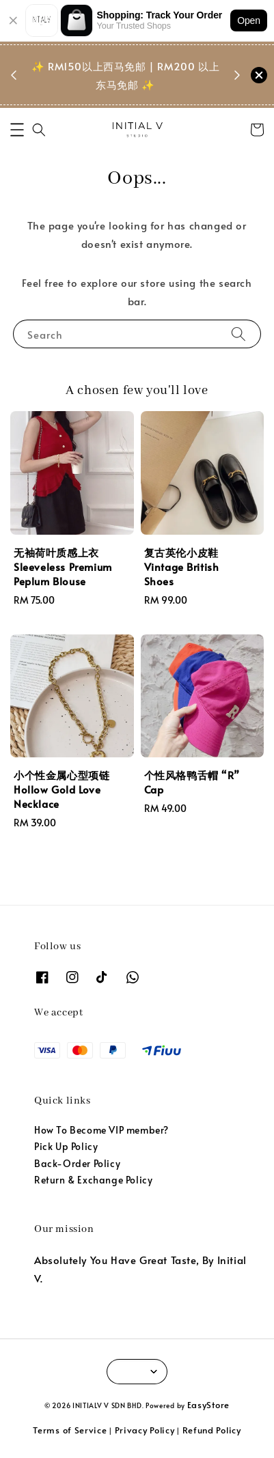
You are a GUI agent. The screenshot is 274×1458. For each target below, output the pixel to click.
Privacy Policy (145, 1430)
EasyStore (208, 1405)
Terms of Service (70, 1430)
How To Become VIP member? (101, 1129)
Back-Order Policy (77, 1163)
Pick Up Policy (66, 1146)
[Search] (238, 333)
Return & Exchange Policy (93, 1179)
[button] (17, 130)
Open (248, 20)
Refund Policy (211, 1430)
